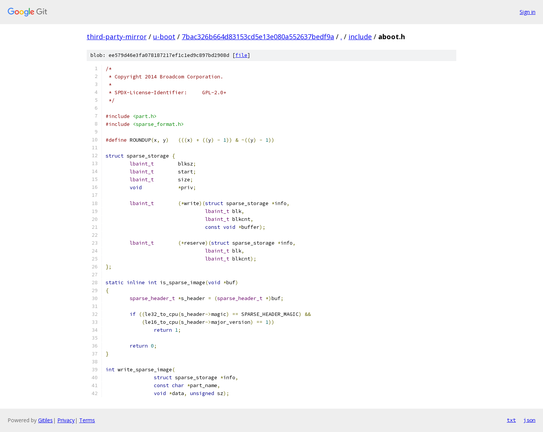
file (241, 55)
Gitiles (45, 420)
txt (511, 420)
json (529, 420)
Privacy (66, 420)
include (360, 36)
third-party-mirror (117, 36)
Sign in (527, 11)
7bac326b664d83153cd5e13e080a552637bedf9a (258, 36)
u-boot (164, 36)
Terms (87, 420)
